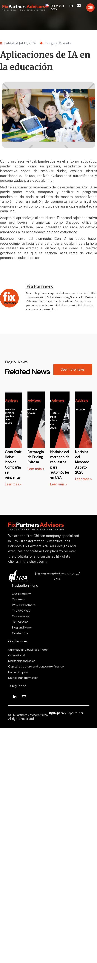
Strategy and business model (28, 650)
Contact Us (20, 633)
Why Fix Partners (23, 605)
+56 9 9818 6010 (57, 7)
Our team (18, 599)
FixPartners (39, 286)
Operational (16, 655)
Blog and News (22, 627)
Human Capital (18, 672)
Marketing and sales (21, 661)
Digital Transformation (23, 678)
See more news (73, 369)
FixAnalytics (20, 622)
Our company (21, 594)
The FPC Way (21, 611)
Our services (20, 616)
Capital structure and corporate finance (36, 666)
